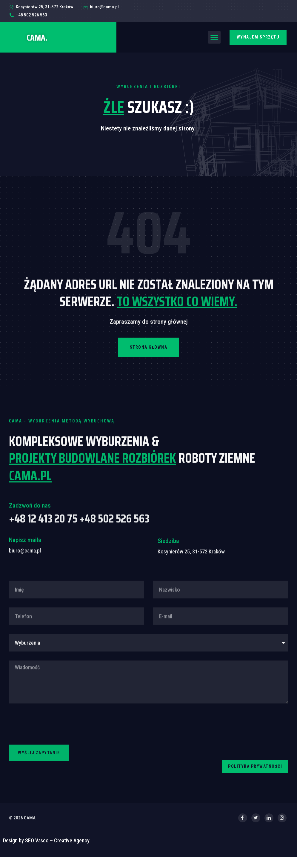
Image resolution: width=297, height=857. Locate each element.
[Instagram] (282, 822)
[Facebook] (242, 822)
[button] (214, 37)
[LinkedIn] (268, 822)
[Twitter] (255, 822)
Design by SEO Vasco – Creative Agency (46, 844)
